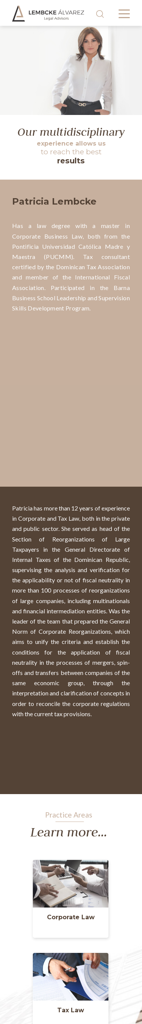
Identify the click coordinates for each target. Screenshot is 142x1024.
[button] (71, 919)
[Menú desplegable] (124, 13)
